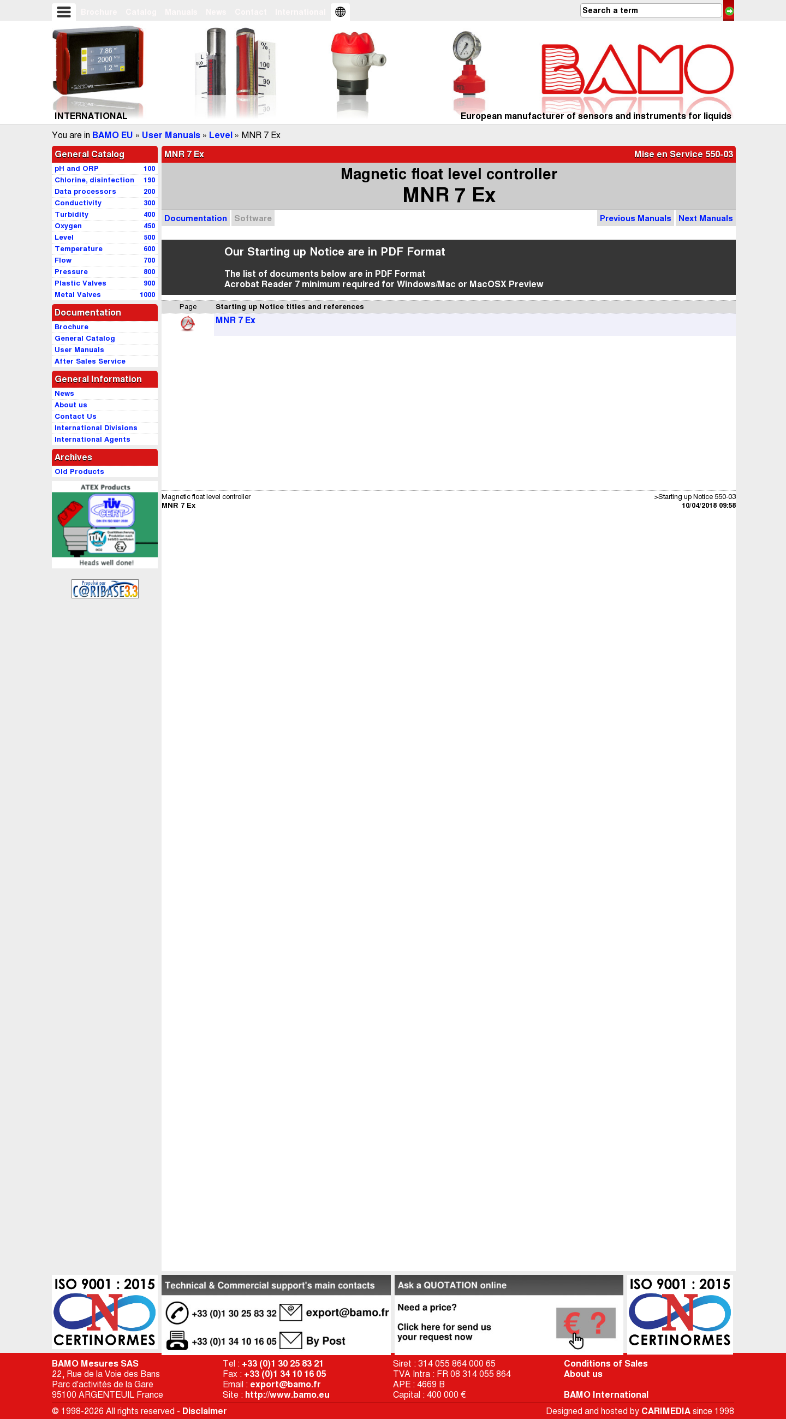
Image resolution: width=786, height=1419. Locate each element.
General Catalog (89, 154)
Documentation (195, 218)
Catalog (141, 12)
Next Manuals (705, 218)
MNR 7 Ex (235, 320)
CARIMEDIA (665, 1411)
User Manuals (171, 135)
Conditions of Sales (606, 1363)
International (300, 12)
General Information (98, 379)
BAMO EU (112, 135)
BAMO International (606, 1394)
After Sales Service (90, 361)
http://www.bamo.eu (287, 1394)
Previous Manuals (635, 218)
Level (221, 135)
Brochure (99, 12)
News (216, 12)
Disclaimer (204, 1411)
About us (583, 1374)
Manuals (181, 12)
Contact (251, 12)
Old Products (79, 471)
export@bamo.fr (285, 1384)
